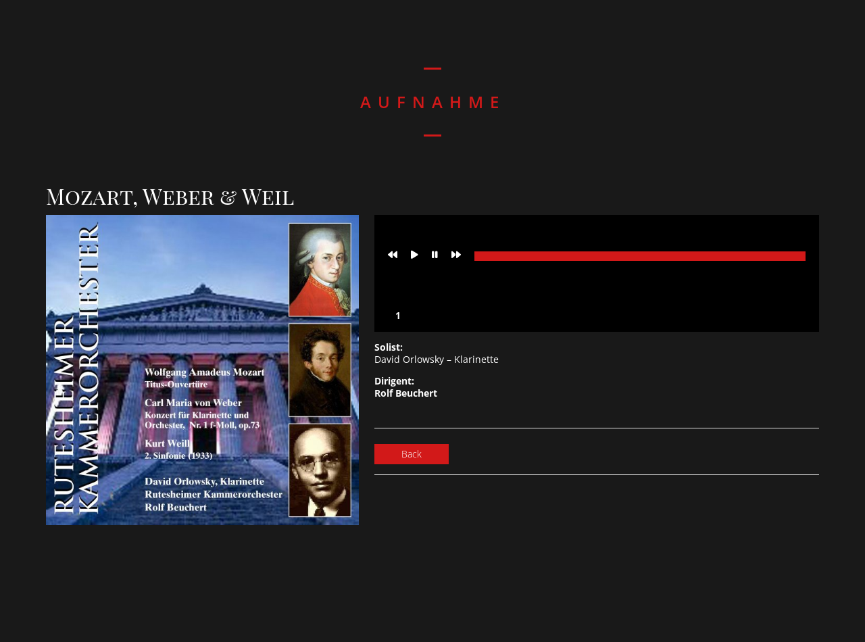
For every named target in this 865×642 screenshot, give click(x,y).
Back (411, 453)
